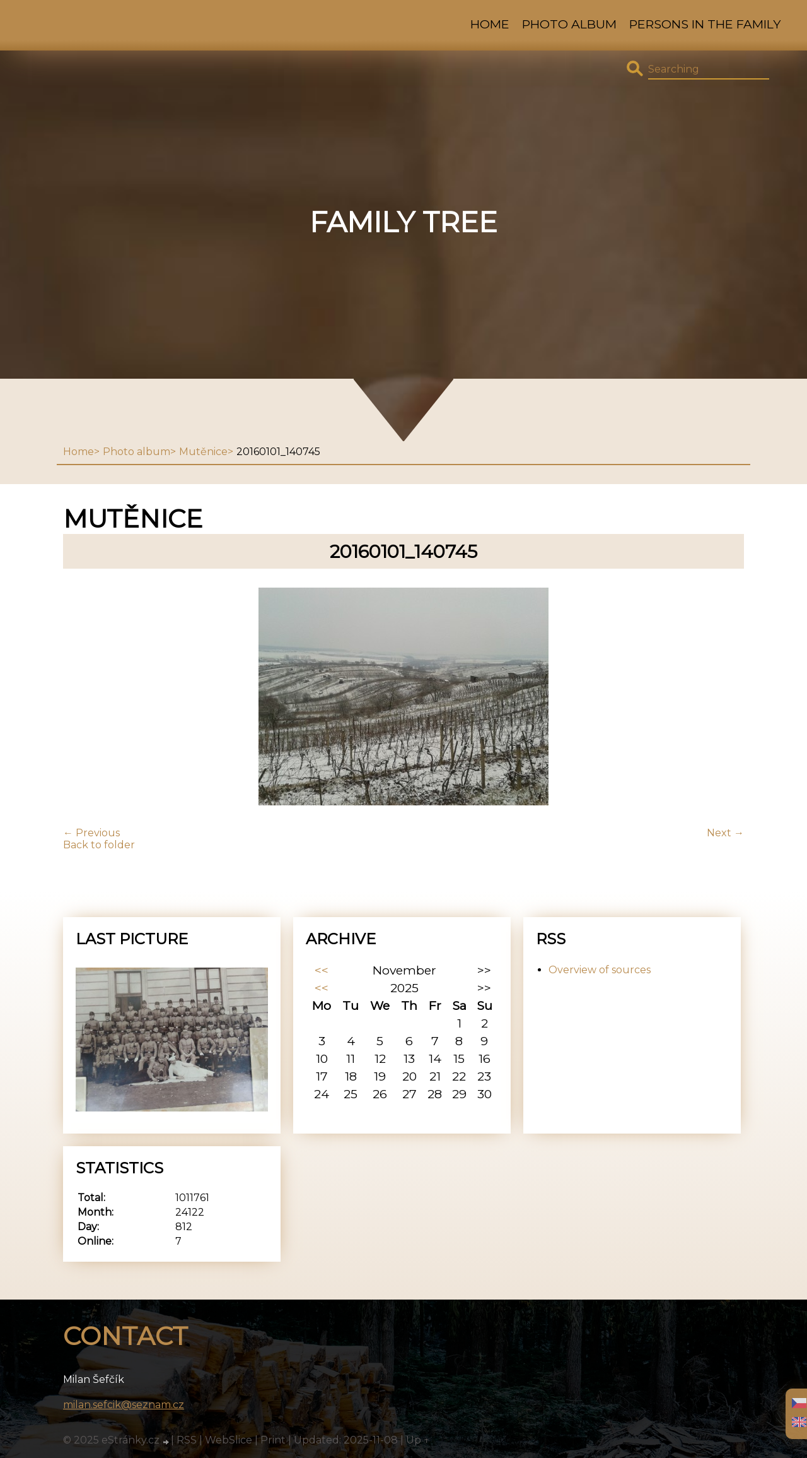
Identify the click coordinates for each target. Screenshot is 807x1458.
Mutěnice (203, 452)
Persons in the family (705, 24)
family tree (403, 222)
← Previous (91, 833)
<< (321, 970)
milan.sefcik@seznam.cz (123, 1405)
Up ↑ (418, 1440)
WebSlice (228, 1440)
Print (273, 1440)
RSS (187, 1440)
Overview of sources (600, 970)
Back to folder (99, 845)
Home (489, 24)
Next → (725, 833)
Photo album (569, 24)
